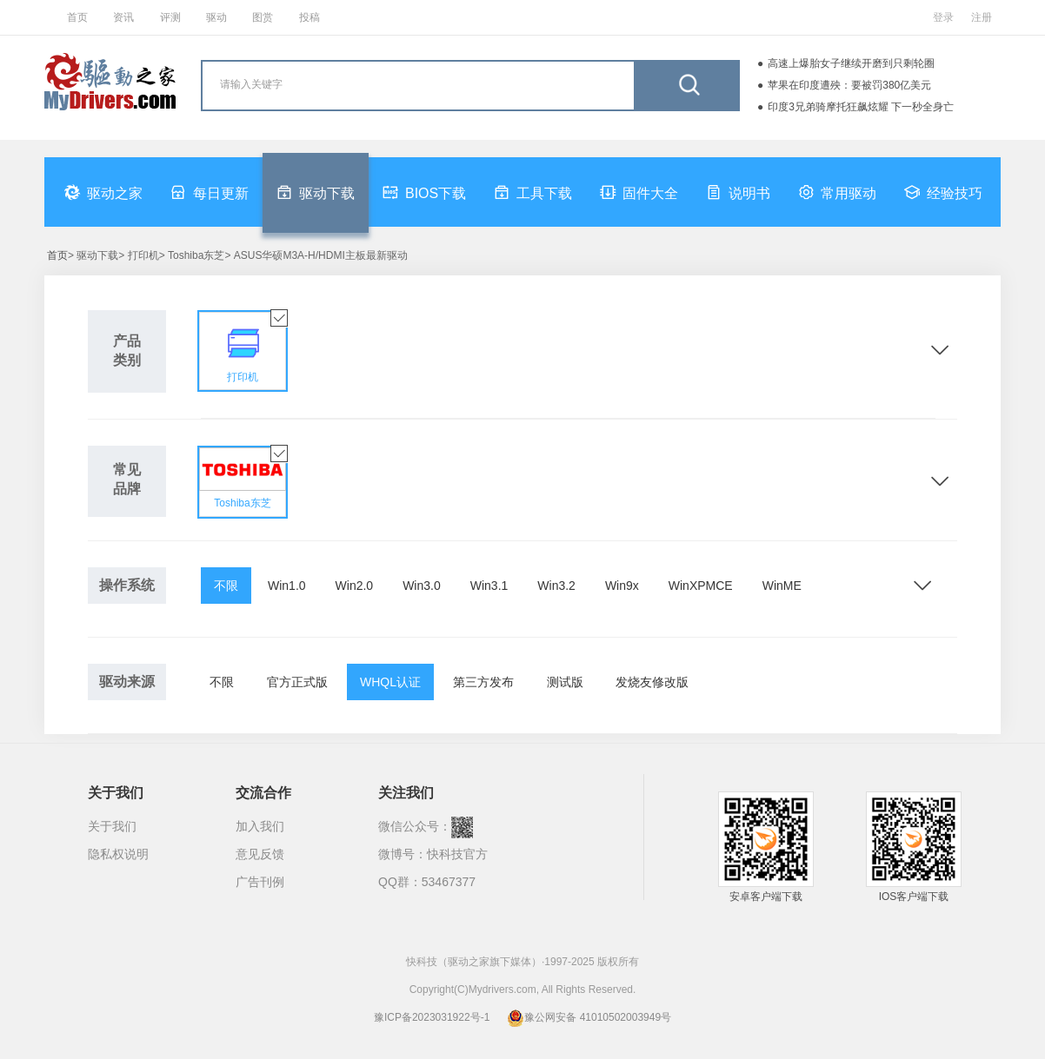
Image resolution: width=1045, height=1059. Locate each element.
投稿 (309, 17)
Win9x (622, 585)
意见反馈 (260, 854)
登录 (943, 17)
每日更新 (209, 192)
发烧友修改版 (652, 682)
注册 (981, 17)
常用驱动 (837, 192)
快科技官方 (457, 854)
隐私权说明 (118, 854)
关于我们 (112, 826)
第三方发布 (483, 682)
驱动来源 (127, 681)
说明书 (738, 192)
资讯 (123, 17)
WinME (782, 585)
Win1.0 (287, 585)
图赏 (262, 17)
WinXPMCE (701, 585)
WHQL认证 (390, 682)
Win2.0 (355, 585)
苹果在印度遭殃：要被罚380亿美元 (849, 85)
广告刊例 (260, 882)
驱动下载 (315, 192)
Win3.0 (422, 585)
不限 (226, 585)
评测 (170, 17)
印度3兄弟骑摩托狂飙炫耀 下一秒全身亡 (861, 107)
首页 (77, 17)
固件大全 (639, 192)
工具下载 (533, 192)
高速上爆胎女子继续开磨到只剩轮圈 (851, 63)
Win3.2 (556, 585)
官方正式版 (297, 682)
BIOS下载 (424, 192)
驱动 (216, 17)
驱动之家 (103, 192)
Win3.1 (489, 585)
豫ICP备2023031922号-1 (431, 1017)
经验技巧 (943, 192)
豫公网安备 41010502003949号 (589, 1017)
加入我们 (260, 826)
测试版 (565, 682)
